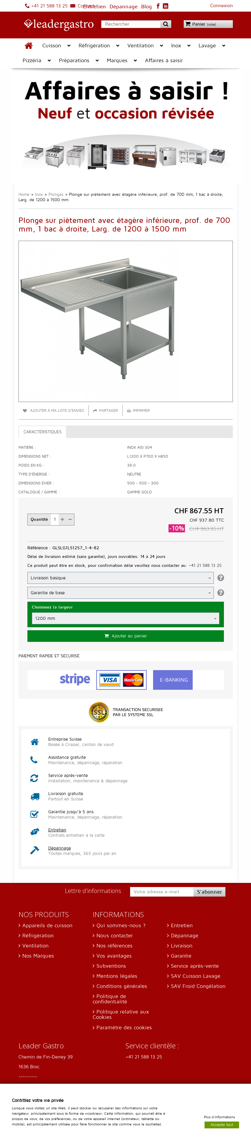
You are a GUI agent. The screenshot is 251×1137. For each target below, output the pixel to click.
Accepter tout (222, 1124)
